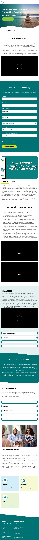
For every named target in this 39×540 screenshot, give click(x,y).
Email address (5, 114)
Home (2, 30)
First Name (4, 96)
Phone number (5, 108)
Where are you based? (7, 127)
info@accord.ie (6, 538)
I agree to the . (9, 142)
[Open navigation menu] (37, 2)
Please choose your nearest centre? (10, 133)
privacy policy (11, 141)
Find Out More (7, 19)
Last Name (4, 102)
